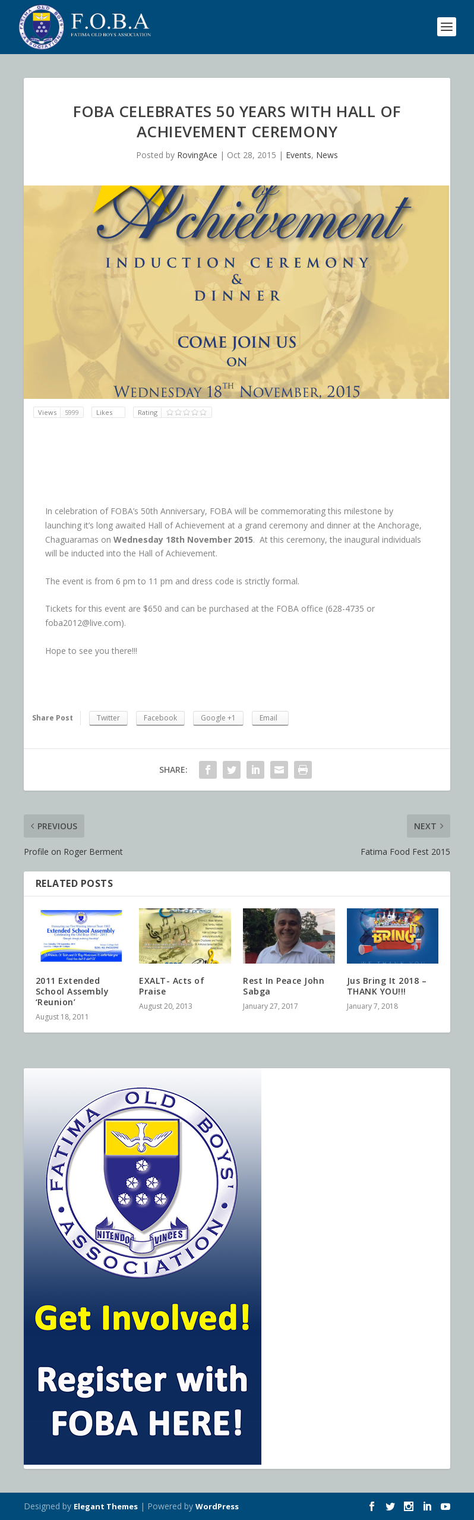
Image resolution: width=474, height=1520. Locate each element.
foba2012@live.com (83, 622)
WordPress (217, 1506)
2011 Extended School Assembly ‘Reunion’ (72, 991)
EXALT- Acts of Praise (171, 986)
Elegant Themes (106, 1506)
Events (298, 155)
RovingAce (197, 155)
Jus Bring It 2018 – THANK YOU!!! (387, 986)
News (327, 155)
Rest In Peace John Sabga (283, 986)
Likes (105, 412)
